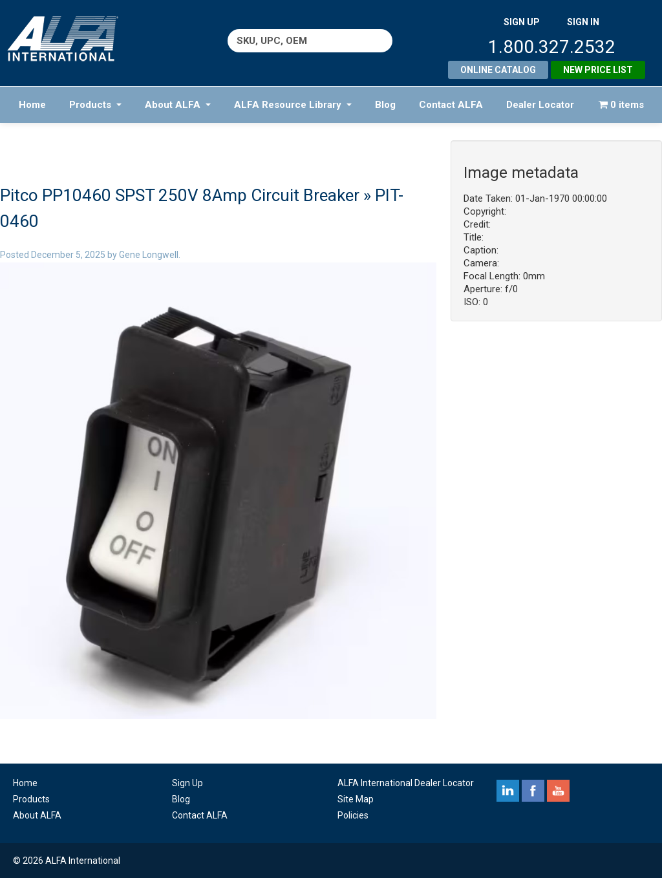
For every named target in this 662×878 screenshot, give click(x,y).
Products (95, 105)
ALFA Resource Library (293, 105)
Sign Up (187, 783)
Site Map (355, 799)
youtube (558, 791)
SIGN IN (583, 22)
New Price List (598, 70)
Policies (352, 815)
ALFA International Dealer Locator (405, 783)
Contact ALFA (451, 105)
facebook (533, 791)
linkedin (507, 791)
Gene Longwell (148, 255)
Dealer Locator (540, 105)
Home (32, 105)
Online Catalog (498, 70)
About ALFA (178, 105)
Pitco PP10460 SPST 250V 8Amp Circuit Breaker (179, 195)
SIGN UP (522, 22)
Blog (385, 105)
